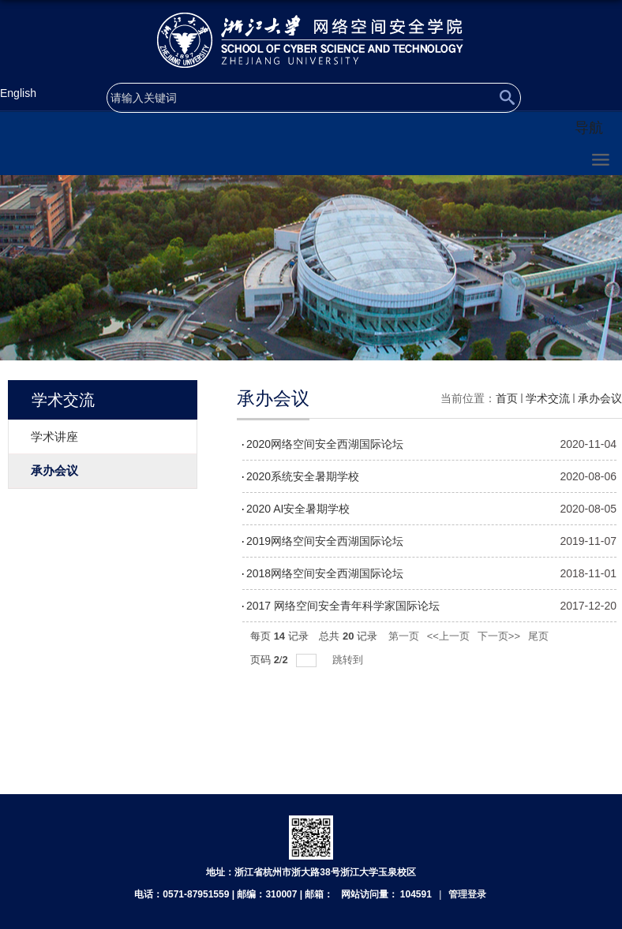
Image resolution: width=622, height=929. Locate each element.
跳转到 (349, 660)
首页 (507, 398)
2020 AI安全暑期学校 (298, 508)
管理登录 (467, 894)
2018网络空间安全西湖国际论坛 (324, 573)
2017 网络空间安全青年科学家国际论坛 (343, 605)
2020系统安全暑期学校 (302, 476)
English (18, 93)
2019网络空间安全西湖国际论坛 (324, 541)
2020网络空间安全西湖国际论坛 (324, 444)
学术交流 (548, 398)
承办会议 (600, 398)
